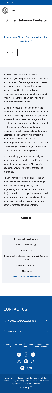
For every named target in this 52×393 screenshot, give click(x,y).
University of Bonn (10, 345)
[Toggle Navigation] (46, 10)
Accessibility (26, 388)
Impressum (16, 384)
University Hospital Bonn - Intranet (42, 345)
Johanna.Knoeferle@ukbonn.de (26, 276)
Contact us (15, 308)
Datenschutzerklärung (32, 384)
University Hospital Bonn (26, 345)
